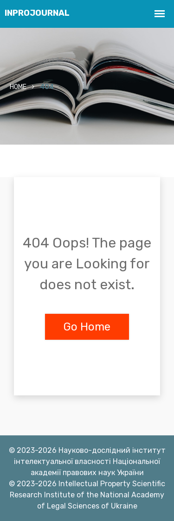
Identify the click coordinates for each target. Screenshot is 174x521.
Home (18, 87)
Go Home (87, 326)
